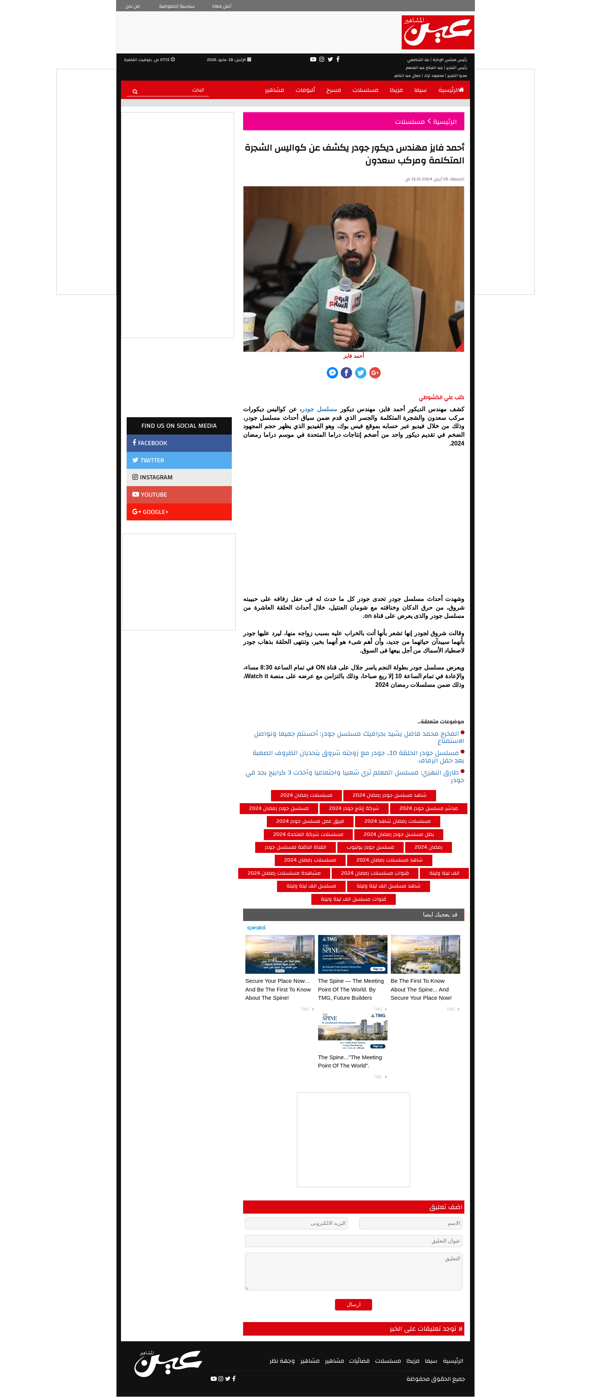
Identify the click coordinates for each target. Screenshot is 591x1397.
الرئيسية (451, 90)
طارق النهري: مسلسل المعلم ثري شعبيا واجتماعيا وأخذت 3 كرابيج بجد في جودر (354, 776)
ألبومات (305, 90)
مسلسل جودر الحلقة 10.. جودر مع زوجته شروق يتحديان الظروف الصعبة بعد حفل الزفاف (358, 756)
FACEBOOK (149, 443)
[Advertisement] (179, 581)
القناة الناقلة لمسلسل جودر (295, 847)
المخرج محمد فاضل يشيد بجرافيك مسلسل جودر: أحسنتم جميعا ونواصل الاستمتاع (359, 737)
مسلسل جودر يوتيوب (370, 847)
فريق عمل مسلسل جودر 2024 (310, 821)
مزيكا (396, 90)
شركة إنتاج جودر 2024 (354, 808)
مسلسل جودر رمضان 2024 (279, 808)
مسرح (333, 90)
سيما (420, 90)
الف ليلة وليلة (444, 873)
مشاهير (274, 90)
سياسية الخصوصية (177, 6)
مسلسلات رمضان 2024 (306, 795)
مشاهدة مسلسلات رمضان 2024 (284, 873)
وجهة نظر (282, 1360)
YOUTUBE (149, 494)
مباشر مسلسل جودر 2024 (429, 808)
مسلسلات (365, 90)
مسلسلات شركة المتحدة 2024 (308, 834)
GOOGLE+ (150, 512)
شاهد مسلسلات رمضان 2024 (390, 860)
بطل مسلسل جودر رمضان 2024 (399, 834)
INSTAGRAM (152, 477)
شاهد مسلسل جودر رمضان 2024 (390, 795)
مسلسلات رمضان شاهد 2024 (397, 821)
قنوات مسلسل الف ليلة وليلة (353, 899)
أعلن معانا (221, 6)
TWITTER (148, 460)
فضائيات (359, 1360)
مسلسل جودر (319, 409)
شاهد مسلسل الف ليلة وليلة (389, 886)
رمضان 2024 (428, 847)
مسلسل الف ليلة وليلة (311, 886)
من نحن (133, 6)
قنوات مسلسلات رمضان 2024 (375, 873)
